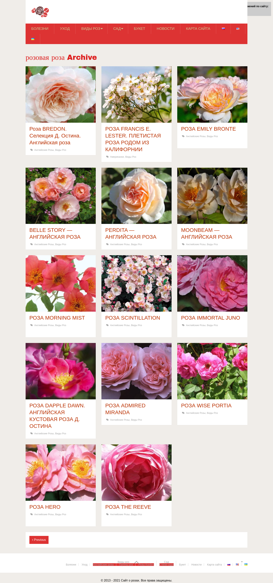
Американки (117, 156)
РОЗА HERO (44, 507)
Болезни (39, 29)
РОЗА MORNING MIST (57, 318)
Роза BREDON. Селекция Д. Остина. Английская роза (55, 135)
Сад (117, 29)
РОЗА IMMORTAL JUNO (210, 318)
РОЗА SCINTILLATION (132, 318)
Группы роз (126, 564)
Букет (139, 29)
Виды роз (90, 29)
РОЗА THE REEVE (128, 507)
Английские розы (44, 150)
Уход (65, 29)
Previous (39, 539)
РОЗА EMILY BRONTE (208, 129)
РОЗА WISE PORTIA (206, 405)
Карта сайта (198, 29)
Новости (166, 29)
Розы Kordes (146, 564)
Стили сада (166, 564)
